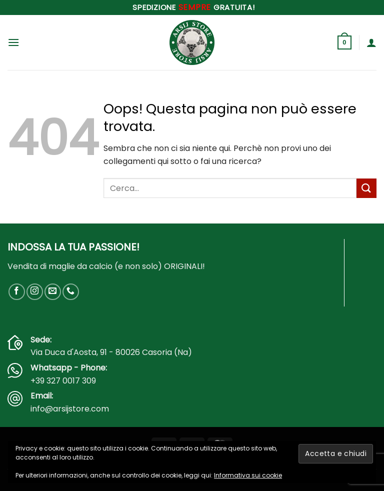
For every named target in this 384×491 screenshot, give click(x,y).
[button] (14, 42)
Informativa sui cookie (248, 475)
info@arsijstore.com (69, 408)
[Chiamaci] (70, 292)
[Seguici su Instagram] (34, 292)
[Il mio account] (371, 43)
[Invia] (366, 188)
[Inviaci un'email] (52, 292)
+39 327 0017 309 (63, 380)
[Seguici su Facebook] (16, 292)
